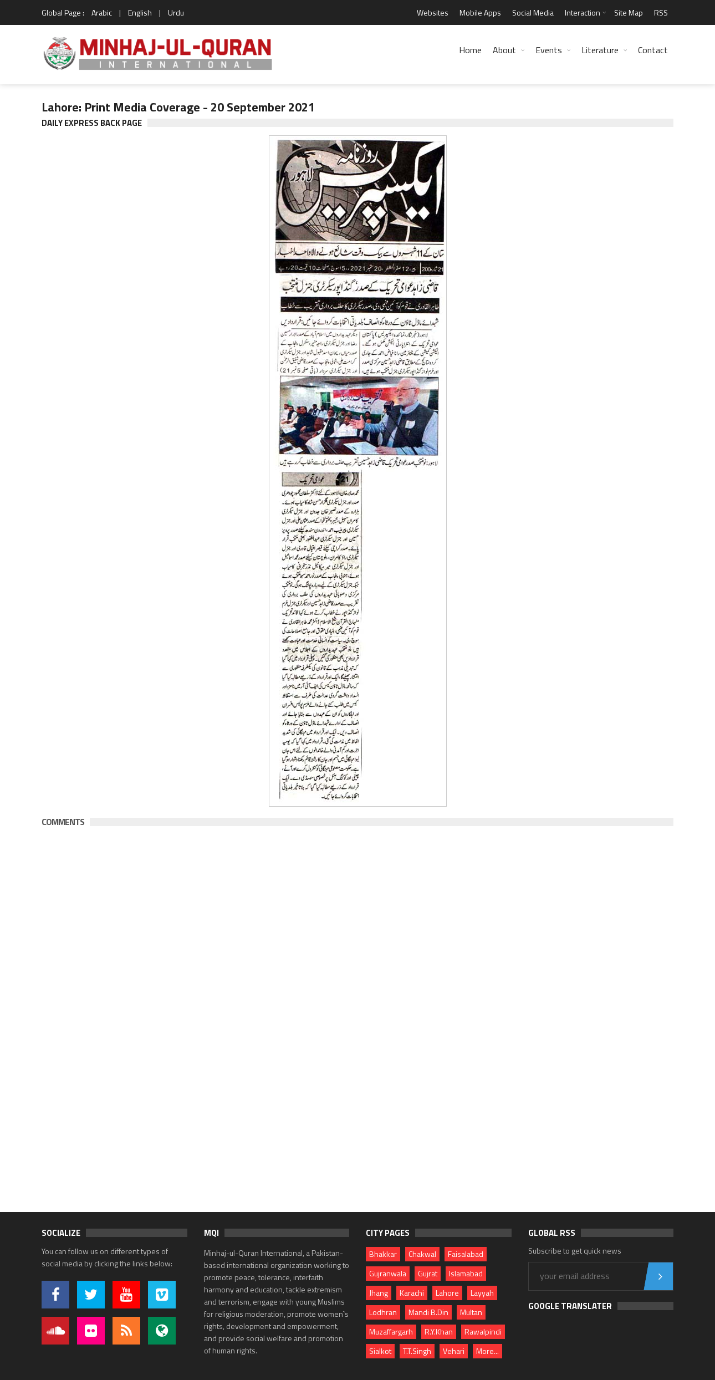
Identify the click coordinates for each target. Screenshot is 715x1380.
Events (548, 50)
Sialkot (380, 1351)
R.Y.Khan (439, 1331)
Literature (600, 50)
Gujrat (427, 1273)
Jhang (378, 1292)
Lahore (447, 1292)
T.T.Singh (417, 1351)
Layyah (482, 1292)
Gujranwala (387, 1273)
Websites (432, 12)
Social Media (533, 12)
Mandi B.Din (428, 1312)
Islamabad (466, 1273)
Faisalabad (465, 1254)
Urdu (176, 12)
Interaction (582, 12)
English (140, 12)
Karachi (412, 1292)
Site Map (628, 12)
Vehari (453, 1351)
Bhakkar (383, 1254)
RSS (661, 12)
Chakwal (422, 1254)
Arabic (101, 12)
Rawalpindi (483, 1331)
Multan (471, 1312)
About (504, 50)
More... (487, 1351)
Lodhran (383, 1312)
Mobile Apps (480, 12)
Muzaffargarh (391, 1331)
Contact (653, 50)
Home (470, 50)
